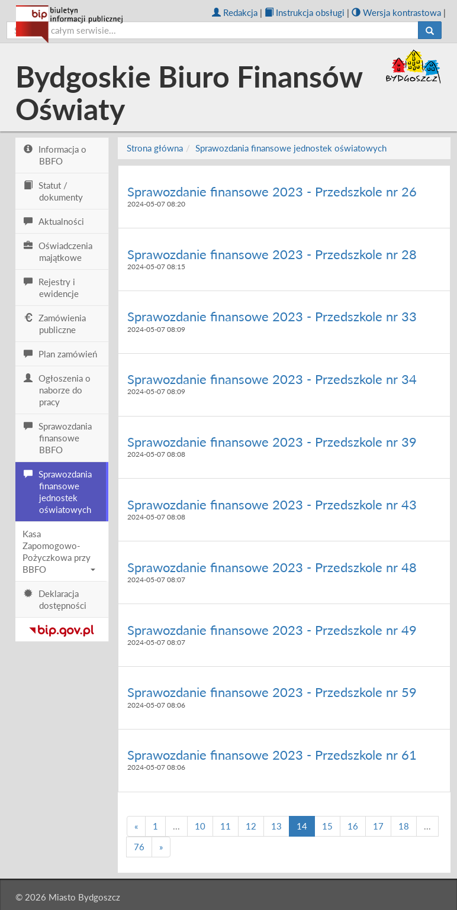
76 (139, 846)
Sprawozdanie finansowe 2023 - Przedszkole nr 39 (272, 442)
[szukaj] (213, 30)
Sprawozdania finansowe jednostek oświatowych (291, 148)
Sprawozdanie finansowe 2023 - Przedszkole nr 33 (272, 316)
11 (225, 826)
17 (378, 826)
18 (403, 826)
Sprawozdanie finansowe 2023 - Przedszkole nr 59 (272, 692)
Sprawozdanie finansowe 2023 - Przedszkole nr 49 (272, 630)
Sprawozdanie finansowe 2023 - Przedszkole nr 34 (272, 379)
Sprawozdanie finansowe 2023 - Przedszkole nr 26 (272, 191)
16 (352, 826)
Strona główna (155, 148)
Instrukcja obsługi (305, 12)
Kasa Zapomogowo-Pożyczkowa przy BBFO (58, 551)
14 (302, 826)
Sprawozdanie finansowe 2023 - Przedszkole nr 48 (272, 567)
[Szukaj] (430, 30)
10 (200, 826)
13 (276, 826)
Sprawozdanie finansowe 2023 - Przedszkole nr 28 (272, 254)
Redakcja (235, 12)
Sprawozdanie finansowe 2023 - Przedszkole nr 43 (272, 504)
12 (251, 826)
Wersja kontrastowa (396, 12)
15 (327, 826)
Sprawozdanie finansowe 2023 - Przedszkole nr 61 (272, 755)
